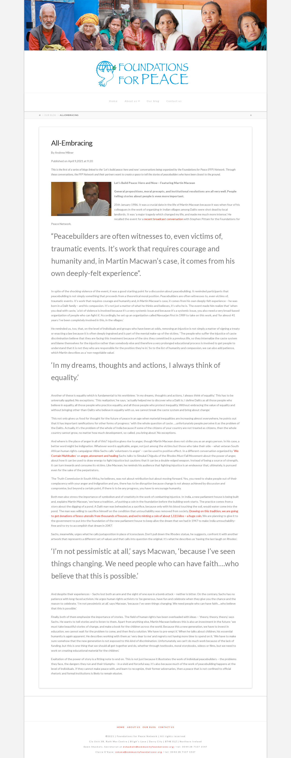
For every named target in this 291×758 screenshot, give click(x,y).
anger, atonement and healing (99, 455)
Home (121, 727)
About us (133, 727)
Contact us (166, 727)
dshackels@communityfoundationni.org (148, 746)
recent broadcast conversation (163, 219)
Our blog (50, 115)
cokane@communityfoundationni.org (138, 752)
